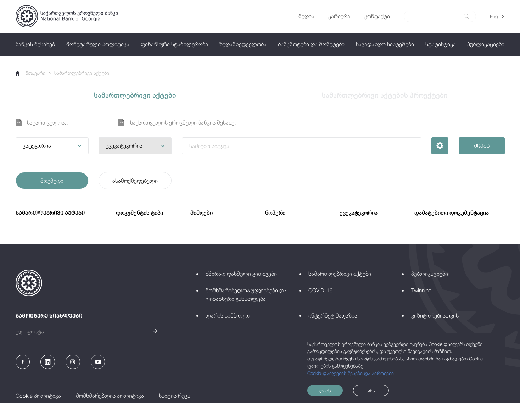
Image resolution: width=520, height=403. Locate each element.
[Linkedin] (47, 362)
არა (371, 390)
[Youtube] (98, 362)
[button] (52, 145)
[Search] (435, 16)
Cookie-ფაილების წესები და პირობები (350, 373)
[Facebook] (23, 362)
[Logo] (67, 16)
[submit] (466, 16)
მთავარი (31, 73)
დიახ (325, 390)
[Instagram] (73, 362)
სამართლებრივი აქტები (81, 73)
